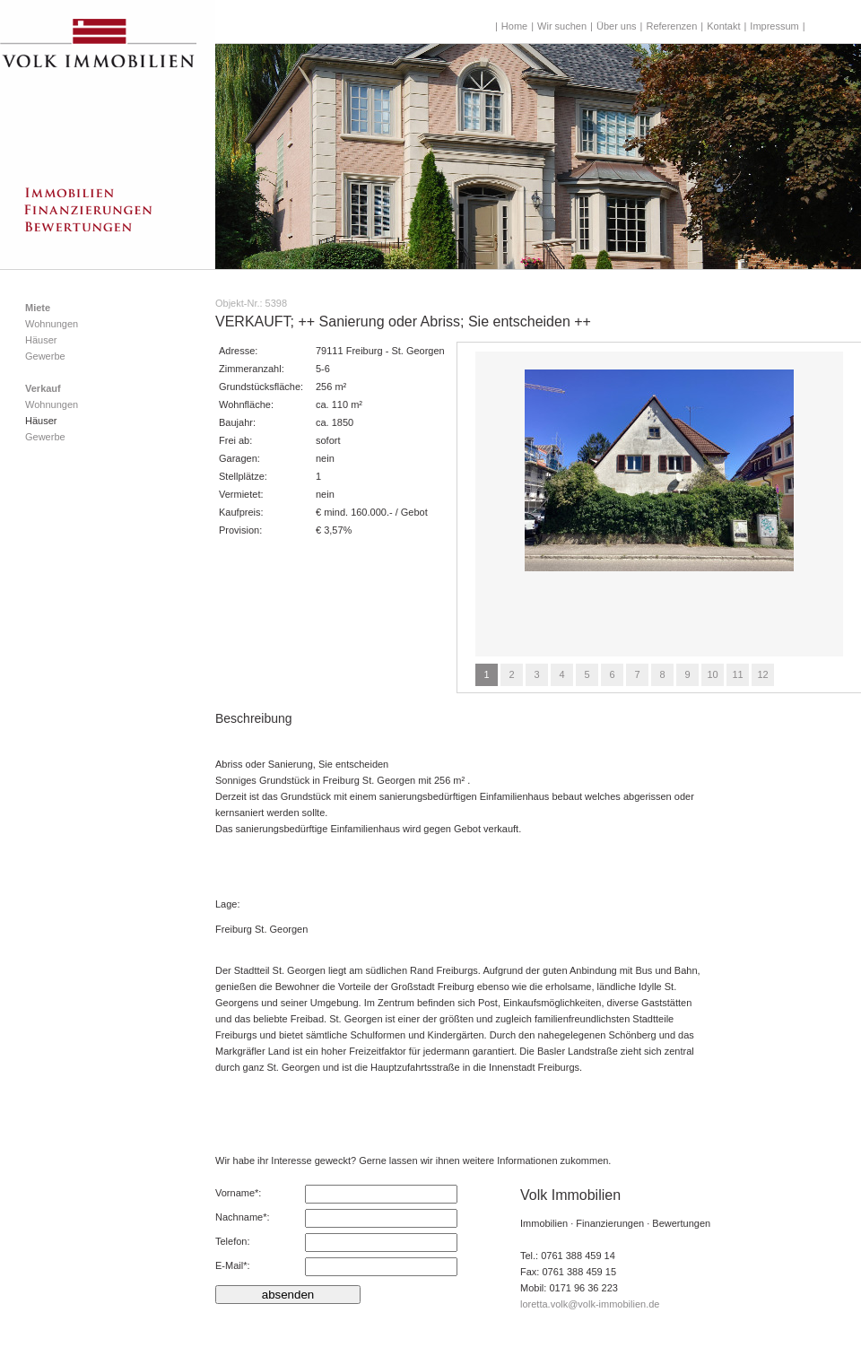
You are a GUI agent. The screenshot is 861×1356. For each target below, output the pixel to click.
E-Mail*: (232, 1265)
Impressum (774, 26)
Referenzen (671, 26)
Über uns (616, 26)
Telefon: (232, 1241)
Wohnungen (51, 323)
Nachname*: (242, 1217)
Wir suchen (562, 26)
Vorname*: (238, 1192)
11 (737, 674)
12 (762, 674)
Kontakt (723, 26)
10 (712, 674)
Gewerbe (45, 356)
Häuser (41, 340)
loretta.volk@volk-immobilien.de (589, 1304)
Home (514, 26)
